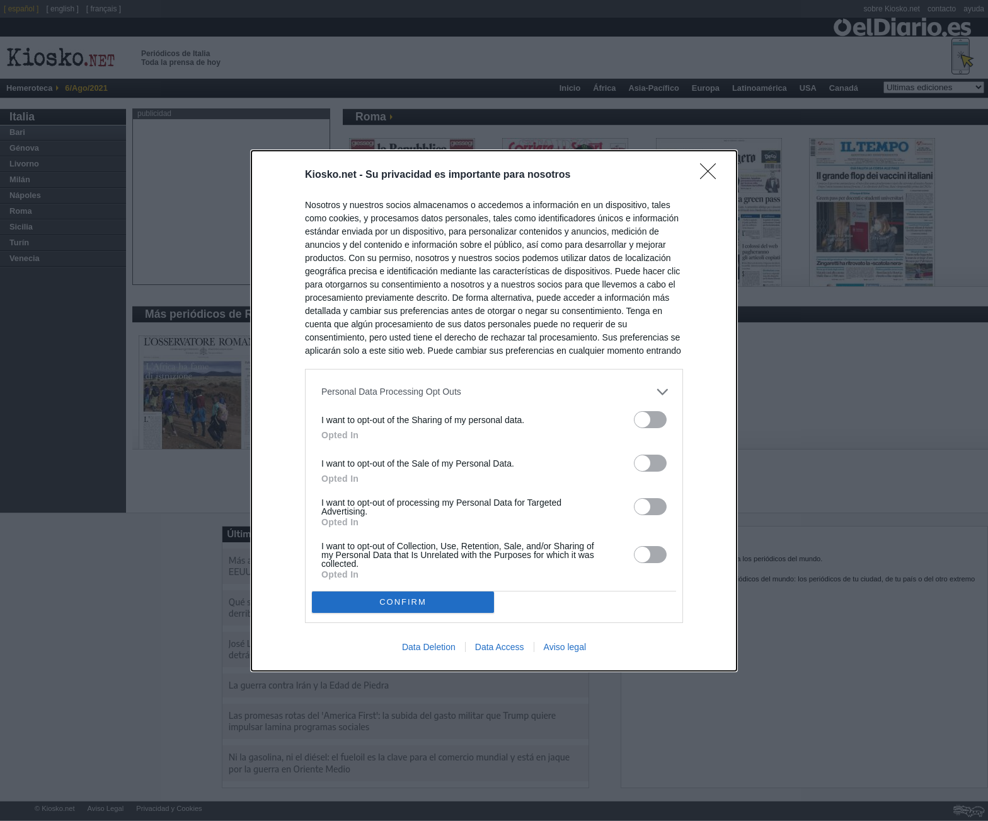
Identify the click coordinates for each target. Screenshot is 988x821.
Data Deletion (429, 647)
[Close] (712, 175)
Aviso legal (565, 647)
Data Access (499, 647)
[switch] (650, 419)
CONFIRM (403, 602)
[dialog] (494, 411)
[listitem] (494, 392)
